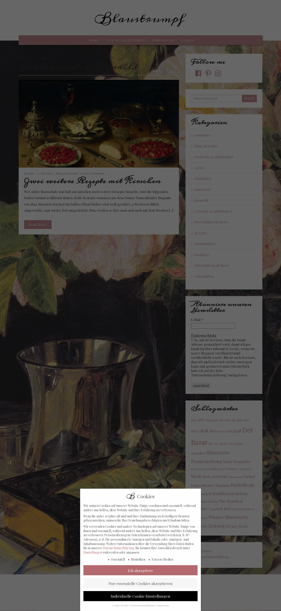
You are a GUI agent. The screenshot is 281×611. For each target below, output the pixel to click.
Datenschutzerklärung (118, 554)
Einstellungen (92, 559)
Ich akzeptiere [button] (140, 576)
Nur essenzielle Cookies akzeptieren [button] (140, 589)
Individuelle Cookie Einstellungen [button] (140, 602)
